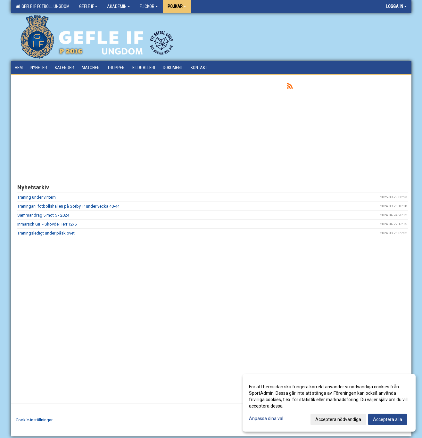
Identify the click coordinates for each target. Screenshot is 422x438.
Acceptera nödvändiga (338, 419)
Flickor (149, 6)
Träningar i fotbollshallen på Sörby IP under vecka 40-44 (68, 206)
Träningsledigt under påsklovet (46, 233)
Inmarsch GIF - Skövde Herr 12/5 (47, 224)
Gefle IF (88, 6)
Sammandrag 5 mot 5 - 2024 (43, 215)
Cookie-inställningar (34, 419)
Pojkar (177, 6)
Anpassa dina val (266, 418)
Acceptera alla (387, 419)
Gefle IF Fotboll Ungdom (43, 6)
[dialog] (329, 403)
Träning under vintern (36, 197)
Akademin (118, 6)
